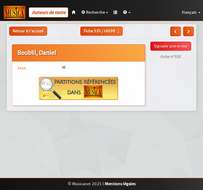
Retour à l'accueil (28, 31)
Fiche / (102, 31)
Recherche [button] (94, 12)
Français (191, 12)
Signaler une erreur (171, 46)
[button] (127, 12)
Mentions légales (120, 184)
